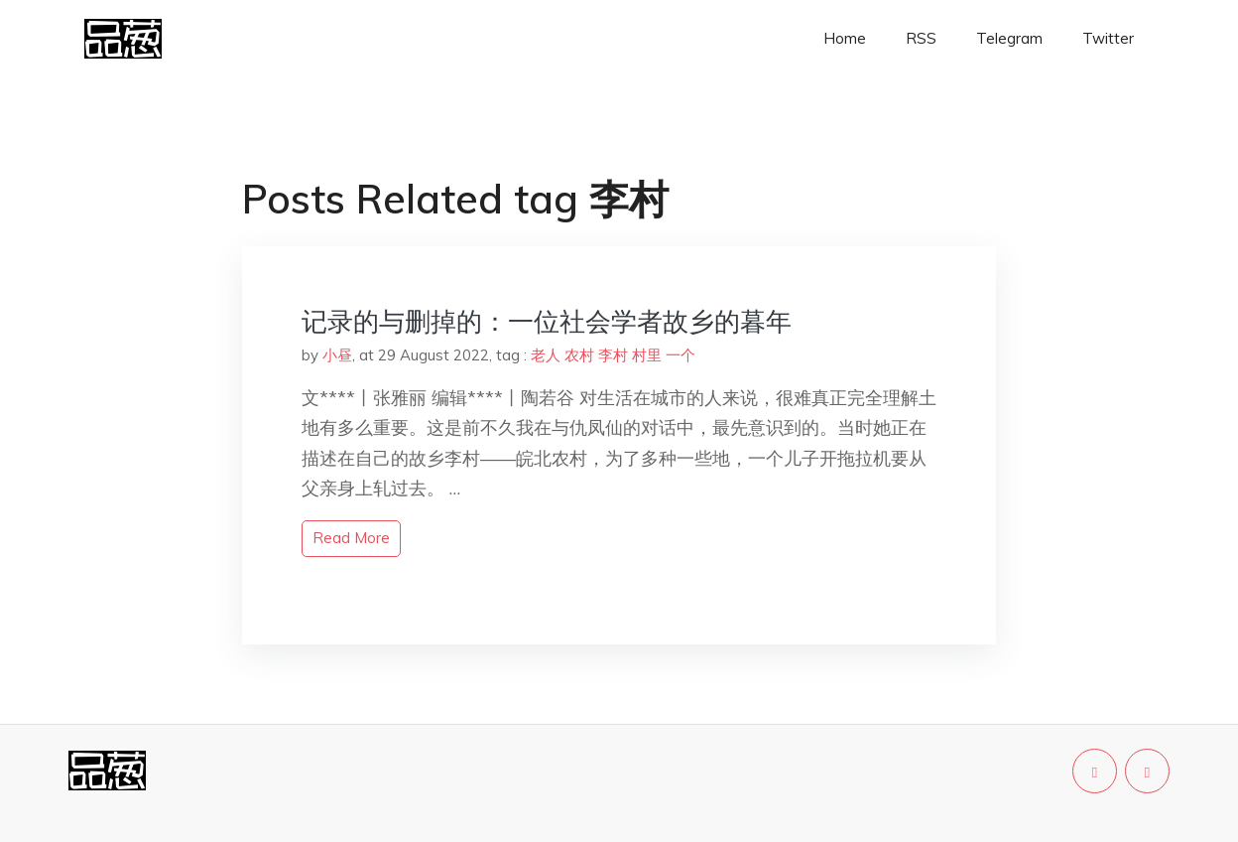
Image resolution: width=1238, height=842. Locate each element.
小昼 (337, 355)
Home (844, 38)
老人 (545, 355)
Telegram (1009, 38)
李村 (613, 355)
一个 (680, 355)
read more (351, 537)
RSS (921, 38)
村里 (647, 355)
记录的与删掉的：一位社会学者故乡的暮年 (547, 321)
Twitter (1108, 38)
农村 (579, 355)
